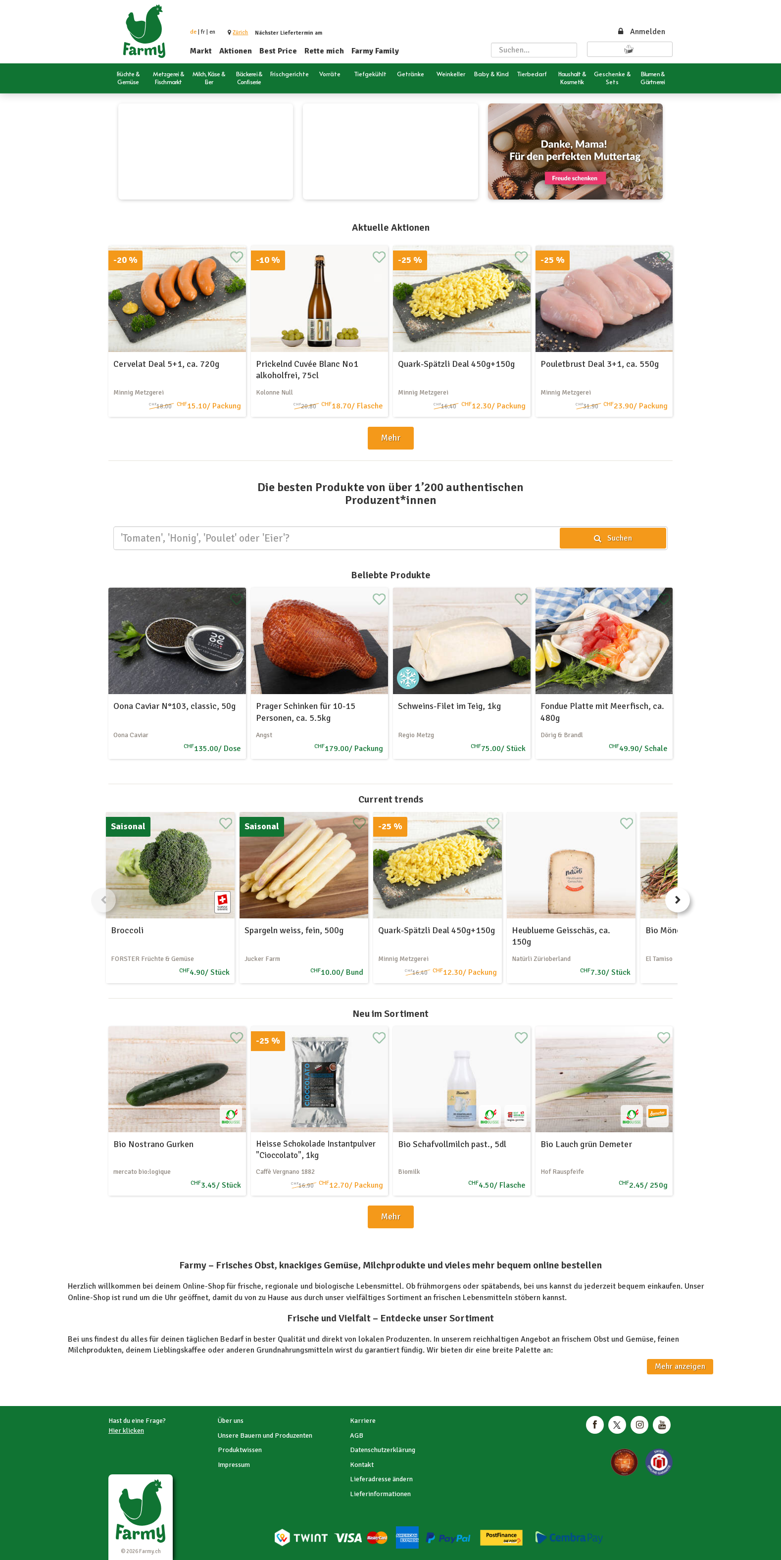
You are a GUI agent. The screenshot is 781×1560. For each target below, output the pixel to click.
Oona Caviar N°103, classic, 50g (174, 706)
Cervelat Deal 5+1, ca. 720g (166, 363)
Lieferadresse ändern (381, 1479)
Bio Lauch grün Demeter (586, 1144)
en (212, 32)
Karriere (363, 1420)
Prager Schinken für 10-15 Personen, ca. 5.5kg (305, 712)
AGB (356, 1435)
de (193, 32)
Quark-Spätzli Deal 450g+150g (456, 363)
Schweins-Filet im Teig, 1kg (449, 706)
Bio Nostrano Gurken (153, 1144)
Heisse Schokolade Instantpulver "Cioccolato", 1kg (316, 1149)
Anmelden (641, 32)
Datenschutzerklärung (382, 1450)
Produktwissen (240, 1450)
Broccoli (127, 930)
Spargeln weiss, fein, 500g (293, 930)
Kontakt (362, 1464)
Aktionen (235, 51)
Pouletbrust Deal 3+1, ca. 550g (599, 363)
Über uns (231, 1420)
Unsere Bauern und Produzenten (265, 1435)
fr (203, 32)
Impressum (234, 1464)
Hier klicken (126, 1430)
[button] (240, 32)
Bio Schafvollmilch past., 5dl (452, 1144)
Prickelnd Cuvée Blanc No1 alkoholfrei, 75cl (307, 369)
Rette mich (324, 51)
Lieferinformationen (380, 1494)
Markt (201, 51)
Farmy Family (375, 51)
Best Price (278, 51)
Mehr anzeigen (680, 1366)
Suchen (613, 538)
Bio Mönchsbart (675, 930)
